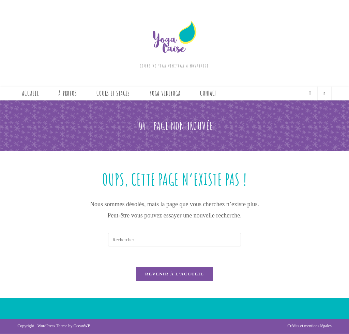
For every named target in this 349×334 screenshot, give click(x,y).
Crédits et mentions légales (309, 326)
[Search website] (324, 94)
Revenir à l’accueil (174, 274)
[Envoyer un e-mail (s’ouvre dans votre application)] (310, 93)
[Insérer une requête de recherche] (174, 239)
